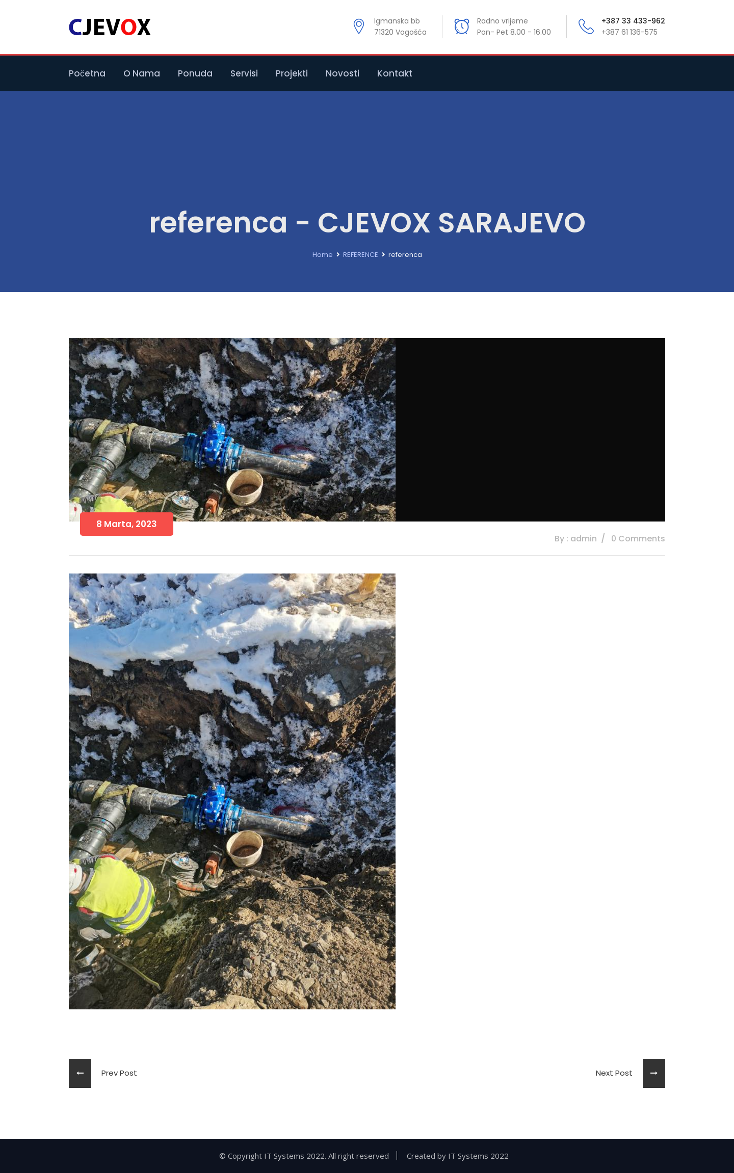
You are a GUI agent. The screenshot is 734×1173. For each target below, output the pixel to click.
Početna (87, 73)
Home (322, 254)
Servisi (244, 73)
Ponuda (195, 73)
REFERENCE (360, 254)
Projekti (292, 73)
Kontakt (394, 73)
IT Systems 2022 (478, 1156)
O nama (141, 73)
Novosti (342, 73)
